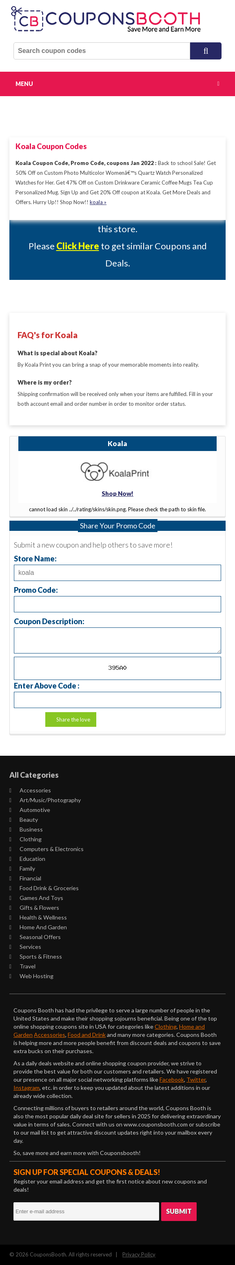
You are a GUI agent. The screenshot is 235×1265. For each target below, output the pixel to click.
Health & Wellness (38, 917)
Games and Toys (36, 897)
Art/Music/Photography (45, 799)
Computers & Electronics (46, 848)
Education (27, 858)
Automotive (29, 809)
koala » (98, 202)
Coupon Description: (49, 621)
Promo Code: (36, 589)
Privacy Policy (138, 1254)
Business (26, 829)
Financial (25, 878)
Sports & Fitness (35, 956)
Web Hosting (31, 975)
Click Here (77, 245)
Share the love (73, 719)
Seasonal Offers (35, 936)
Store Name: (35, 558)
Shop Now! (117, 493)
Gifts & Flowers (34, 907)
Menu (24, 83)
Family (22, 868)
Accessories (30, 790)
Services (25, 946)
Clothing (25, 839)
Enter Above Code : (47, 685)
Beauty (23, 819)
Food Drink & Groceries (44, 887)
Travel (22, 966)
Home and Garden (38, 927)
